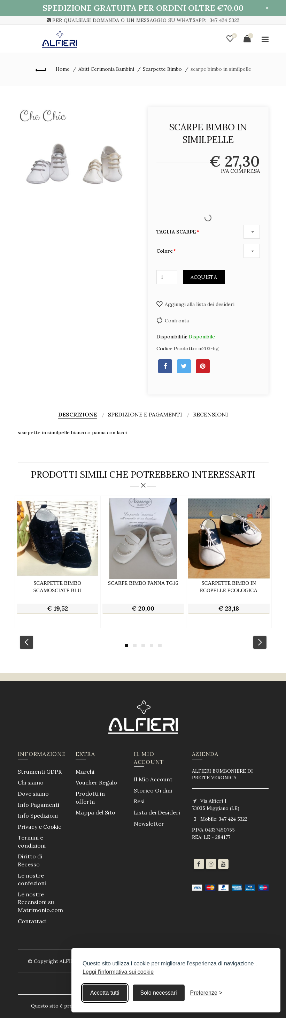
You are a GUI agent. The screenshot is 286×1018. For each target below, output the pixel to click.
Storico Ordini (153, 790)
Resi (139, 801)
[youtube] (223, 864)
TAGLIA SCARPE (176, 232)
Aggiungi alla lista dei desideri (199, 304)
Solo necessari (158, 993)
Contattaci (32, 921)
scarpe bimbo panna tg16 (143, 583)
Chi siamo (31, 782)
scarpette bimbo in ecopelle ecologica (228, 586)
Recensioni (210, 414)
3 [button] (143, 645)
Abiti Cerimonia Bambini (106, 69)
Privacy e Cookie (39, 826)
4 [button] (151, 645)
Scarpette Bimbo (162, 69)
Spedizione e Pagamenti (145, 414)
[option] (57, 562)
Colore (164, 251)
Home (63, 69)
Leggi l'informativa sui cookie (118, 972)
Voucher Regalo (96, 782)
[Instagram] (211, 864)
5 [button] (160, 645)
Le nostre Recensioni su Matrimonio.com (40, 902)
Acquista (204, 277)
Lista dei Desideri (157, 812)
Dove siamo (33, 793)
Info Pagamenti (38, 804)
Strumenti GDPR (40, 771)
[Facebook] (199, 864)
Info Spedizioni (38, 815)
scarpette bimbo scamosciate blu (57, 586)
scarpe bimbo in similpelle (221, 69)
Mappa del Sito (95, 812)
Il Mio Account (153, 779)
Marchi (85, 771)
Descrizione (77, 414)
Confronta (177, 320)
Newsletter (149, 823)
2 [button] (135, 645)
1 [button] (126, 645)
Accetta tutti (104, 993)
